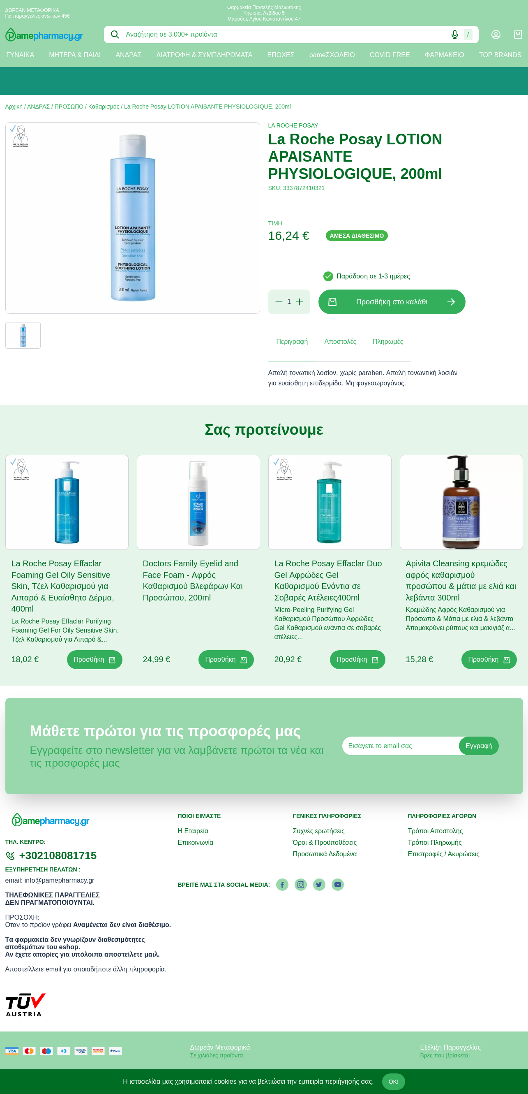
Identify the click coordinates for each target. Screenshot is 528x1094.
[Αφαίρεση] (279, 302)
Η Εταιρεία (193, 830)
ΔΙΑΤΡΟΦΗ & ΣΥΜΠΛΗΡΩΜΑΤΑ (205, 54)
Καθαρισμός (103, 106)
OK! (394, 1081)
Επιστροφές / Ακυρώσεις (443, 854)
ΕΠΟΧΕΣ (281, 54)
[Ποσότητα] (289, 302)
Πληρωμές (388, 341)
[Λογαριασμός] (496, 34)
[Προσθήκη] (299, 302)
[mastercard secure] (100, 1051)
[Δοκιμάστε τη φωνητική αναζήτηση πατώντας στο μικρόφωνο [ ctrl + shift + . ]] (455, 34)
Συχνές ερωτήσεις (318, 830)
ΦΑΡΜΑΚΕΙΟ (444, 54)
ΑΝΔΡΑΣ (128, 54)
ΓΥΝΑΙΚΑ (21, 54)
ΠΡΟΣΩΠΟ (69, 106)
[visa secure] (83, 1051)
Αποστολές (340, 341)
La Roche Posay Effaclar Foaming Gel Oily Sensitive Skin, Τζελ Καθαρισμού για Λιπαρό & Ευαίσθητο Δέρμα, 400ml (63, 586)
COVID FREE (390, 54)
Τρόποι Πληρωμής (434, 842)
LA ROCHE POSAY (293, 125)
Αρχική (14, 106)
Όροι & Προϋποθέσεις (325, 842)
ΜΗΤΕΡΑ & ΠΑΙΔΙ (75, 54)
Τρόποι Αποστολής (435, 830)
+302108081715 (58, 855)
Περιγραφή (292, 341)
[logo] (48, 35)
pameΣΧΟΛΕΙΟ (332, 54)
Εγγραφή (479, 745)
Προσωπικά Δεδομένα (325, 854)
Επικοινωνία (196, 842)
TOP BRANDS (500, 54)
